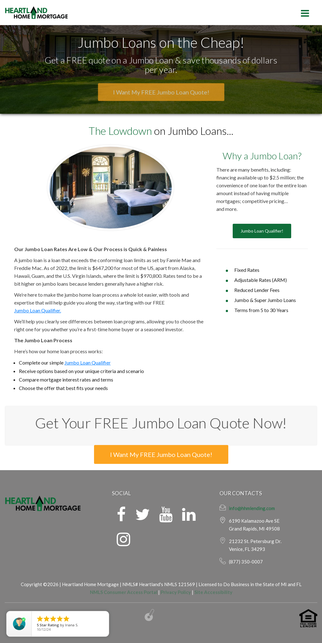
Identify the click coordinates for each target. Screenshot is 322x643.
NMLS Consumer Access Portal (123, 592)
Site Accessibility (213, 592)
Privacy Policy (176, 592)
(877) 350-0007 (246, 561)
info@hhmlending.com (252, 508)
